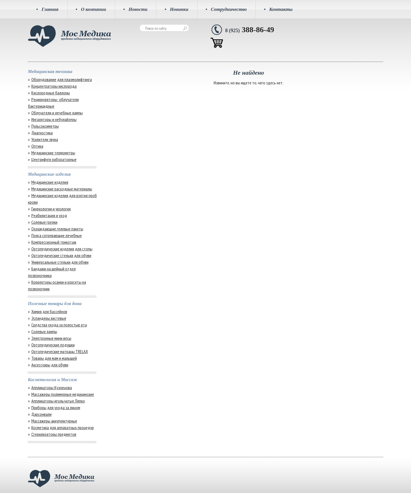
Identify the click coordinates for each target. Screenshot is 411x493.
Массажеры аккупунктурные (54, 421)
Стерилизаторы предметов (53, 434)
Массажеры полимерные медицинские (62, 394)
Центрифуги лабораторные (54, 159)
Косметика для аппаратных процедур (62, 427)
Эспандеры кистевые (48, 318)
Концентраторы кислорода (54, 86)
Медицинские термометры (53, 152)
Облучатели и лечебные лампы (57, 112)
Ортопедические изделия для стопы (61, 248)
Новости (135, 9)
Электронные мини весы (51, 338)
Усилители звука (44, 139)
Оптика (37, 146)
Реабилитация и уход (49, 215)
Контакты (278, 9)
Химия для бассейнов (49, 311)
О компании (91, 9)
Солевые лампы (44, 331)
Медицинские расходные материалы (61, 189)
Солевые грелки (44, 222)
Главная (47, 9)
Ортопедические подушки (53, 345)
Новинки (176, 9)
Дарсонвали (41, 414)
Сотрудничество (226, 9)
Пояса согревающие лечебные (56, 235)
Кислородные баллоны (50, 92)
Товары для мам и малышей (54, 358)
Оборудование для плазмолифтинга (61, 79)
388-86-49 (249, 29)
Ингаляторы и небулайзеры (54, 119)
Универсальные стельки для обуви (60, 262)
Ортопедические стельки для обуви (61, 255)
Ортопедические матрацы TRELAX (59, 351)
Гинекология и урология (51, 209)
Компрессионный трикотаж (53, 242)
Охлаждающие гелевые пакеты (57, 229)
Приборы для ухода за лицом (55, 407)
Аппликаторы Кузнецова (51, 387)
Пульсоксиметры (45, 126)
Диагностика (42, 132)
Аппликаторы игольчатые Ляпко (58, 401)
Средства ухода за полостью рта (59, 325)
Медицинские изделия (49, 182)
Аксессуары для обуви (49, 365)
